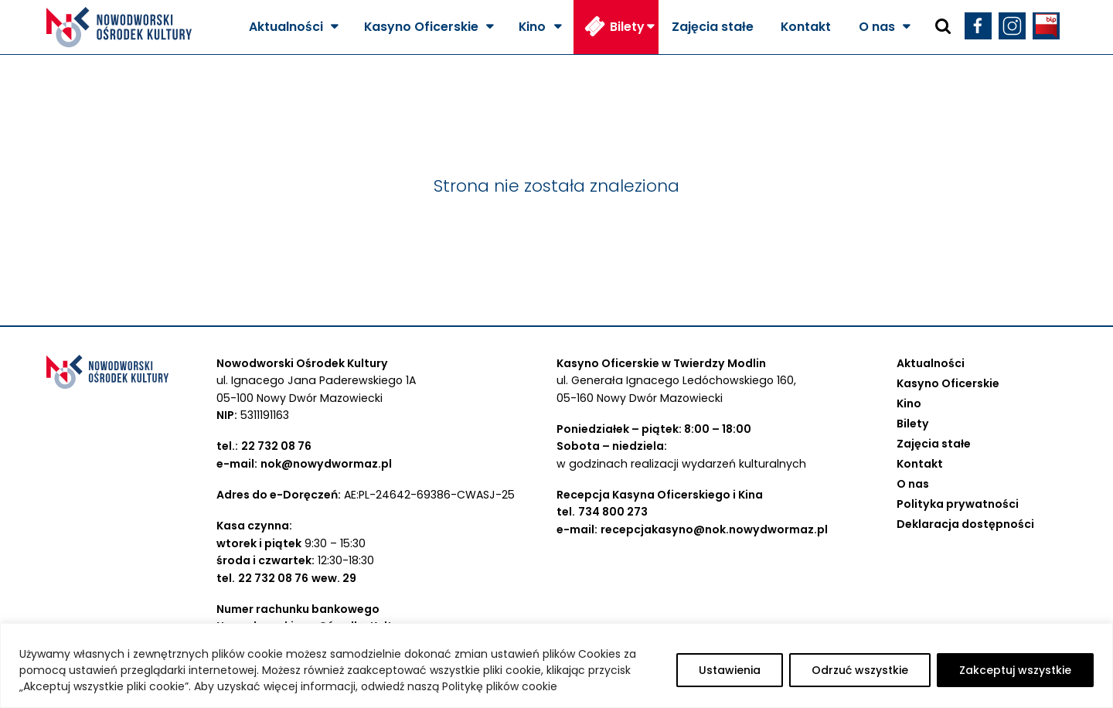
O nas (877, 27)
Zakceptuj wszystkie (1015, 670)
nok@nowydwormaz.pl (326, 463)
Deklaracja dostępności (965, 524)
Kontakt (806, 27)
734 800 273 (613, 511)
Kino (532, 27)
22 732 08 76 (276, 446)
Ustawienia (730, 670)
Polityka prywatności (958, 504)
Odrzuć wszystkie (860, 670)
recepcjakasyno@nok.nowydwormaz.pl (714, 529)
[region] (556, 665)
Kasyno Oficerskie (421, 27)
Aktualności (286, 27)
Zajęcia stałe (713, 27)
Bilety (627, 27)
